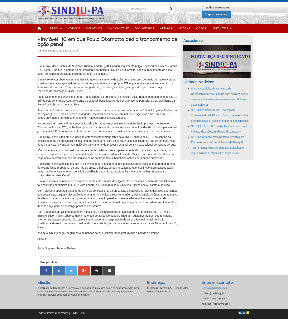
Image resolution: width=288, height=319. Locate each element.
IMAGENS (184, 28)
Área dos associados (216, 7)
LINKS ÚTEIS (221, 28)
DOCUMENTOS (144, 28)
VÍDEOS (201, 28)
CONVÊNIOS (94, 28)
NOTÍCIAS (74, 28)
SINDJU (56, 28)
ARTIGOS (166, 28)
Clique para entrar (216, 14)
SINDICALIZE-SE (118, 28)
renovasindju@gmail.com (215, 288)
